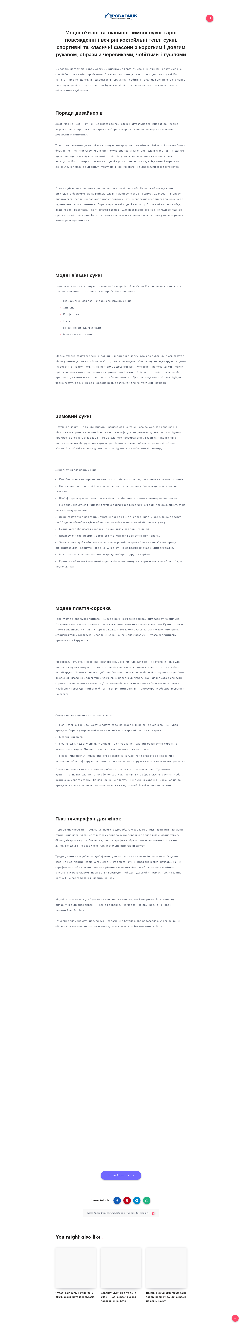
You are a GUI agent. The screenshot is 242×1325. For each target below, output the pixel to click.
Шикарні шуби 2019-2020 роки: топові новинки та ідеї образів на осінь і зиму (166, 1297)
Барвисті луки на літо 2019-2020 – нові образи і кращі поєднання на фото (119, 1297)
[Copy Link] (121, 1213)
